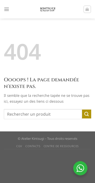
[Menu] (6, 9)
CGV (19, 146)
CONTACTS (32, 146)
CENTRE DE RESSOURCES (61, 146)
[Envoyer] (86, 114)
